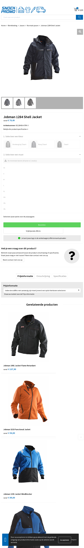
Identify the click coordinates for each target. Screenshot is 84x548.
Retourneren (48, 460)
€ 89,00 (9, 406)
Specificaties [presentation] (59, 276)
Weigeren (74, 539)
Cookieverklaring (7, 493)
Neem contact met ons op (12, 260)
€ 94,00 (50, 355)
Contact (46, 446)
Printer (46, 493)
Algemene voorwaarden (10, 490)
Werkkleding (12, 25)
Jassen (22, 25)
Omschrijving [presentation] (43, 276)
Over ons (46, 443)
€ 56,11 (50, 406)
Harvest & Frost (49, 496)
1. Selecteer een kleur (13, 136)
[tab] (25, 276)
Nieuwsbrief (47, 450)
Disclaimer (5, 500)
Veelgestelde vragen (50, 453)
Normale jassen (32, 25)
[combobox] (38, 17)
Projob (45, 500)
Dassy (45, 490)
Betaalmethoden (49, 456)
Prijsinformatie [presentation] (25, 276)
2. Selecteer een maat (13, 154)
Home (3, 25)
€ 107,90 (9, 355)
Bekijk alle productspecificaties (15, 129)
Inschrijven (77, 523)
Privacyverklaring (7, 496)
